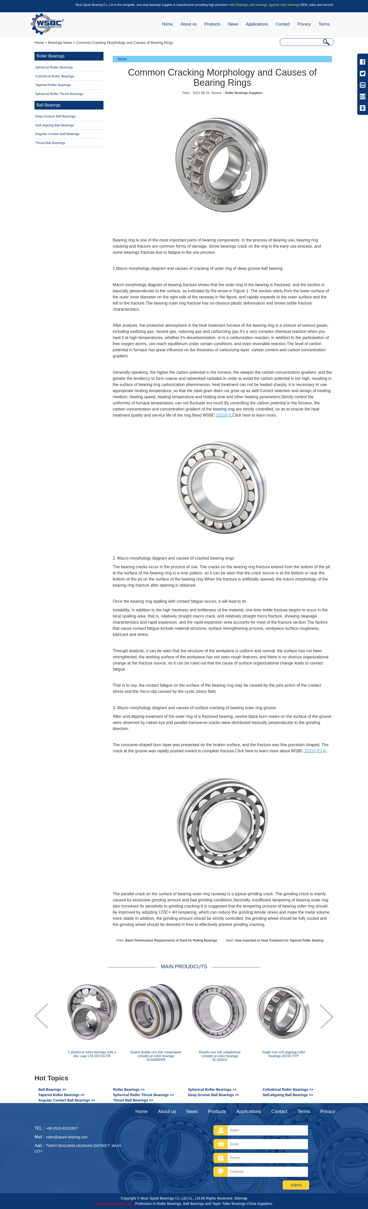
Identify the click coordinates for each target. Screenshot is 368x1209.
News (233, 24)
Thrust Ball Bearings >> (133, 1100)
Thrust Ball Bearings (50, 143)
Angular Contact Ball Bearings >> (66, 1100)
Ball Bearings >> (52, 1089)
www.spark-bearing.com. (114, 1204)
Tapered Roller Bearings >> (61, 1095)
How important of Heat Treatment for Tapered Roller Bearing (278, 940)
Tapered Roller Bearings (53, 85)
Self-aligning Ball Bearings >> (288, 1095)
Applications (257, 24)
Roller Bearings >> (129, 1089)
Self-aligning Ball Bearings (54, 125)
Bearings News (60, 43)
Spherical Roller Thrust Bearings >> (143, 1095)
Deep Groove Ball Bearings (55, 116)
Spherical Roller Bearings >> (212, 1089)
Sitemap (240, 1198)
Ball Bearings (49, 105)
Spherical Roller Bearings (54, 67)
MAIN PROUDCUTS (184, 966)
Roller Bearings (50, 56)
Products (212, 24)
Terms (324, 24)
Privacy (304, 24)
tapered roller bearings (284, 5)
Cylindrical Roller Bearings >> (288, 1089)
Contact (283, 24)
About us (188, 24)
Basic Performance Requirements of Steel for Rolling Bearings (170, 940)
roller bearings (238, 5)
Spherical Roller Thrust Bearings (59, 94)
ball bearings (258, 5)
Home (167, 24)
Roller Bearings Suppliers (244, 93)
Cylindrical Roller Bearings (54, 76)
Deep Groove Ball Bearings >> (213, 1095)
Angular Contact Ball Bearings (57, 134)
